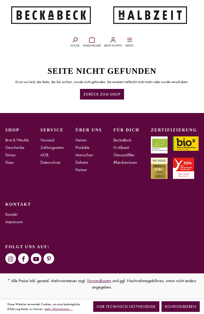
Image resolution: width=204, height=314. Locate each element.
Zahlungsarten (52, 147)
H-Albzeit (121, 147)
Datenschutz (50, 162)
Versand (47, 140)
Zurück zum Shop (102, 94)
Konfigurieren (180, 306)
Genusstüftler (124, 155)
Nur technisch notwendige (126, 306)
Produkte (82, 147)
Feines (10, 155)
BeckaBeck (122, 140)
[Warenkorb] (92, 41)
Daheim (81, 162)
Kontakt (11, 214)
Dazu (9, 162)
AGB (44, 155)
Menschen (84, 155)
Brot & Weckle (17, 140)
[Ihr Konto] (113, 41)
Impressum (14, 222)
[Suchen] (75, 41)
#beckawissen (125, 162)
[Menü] (129, 41)
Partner (81, 170)
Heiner (81, 140)
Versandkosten (99, 280)
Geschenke (14, 147)
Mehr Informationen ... (58, 309)
